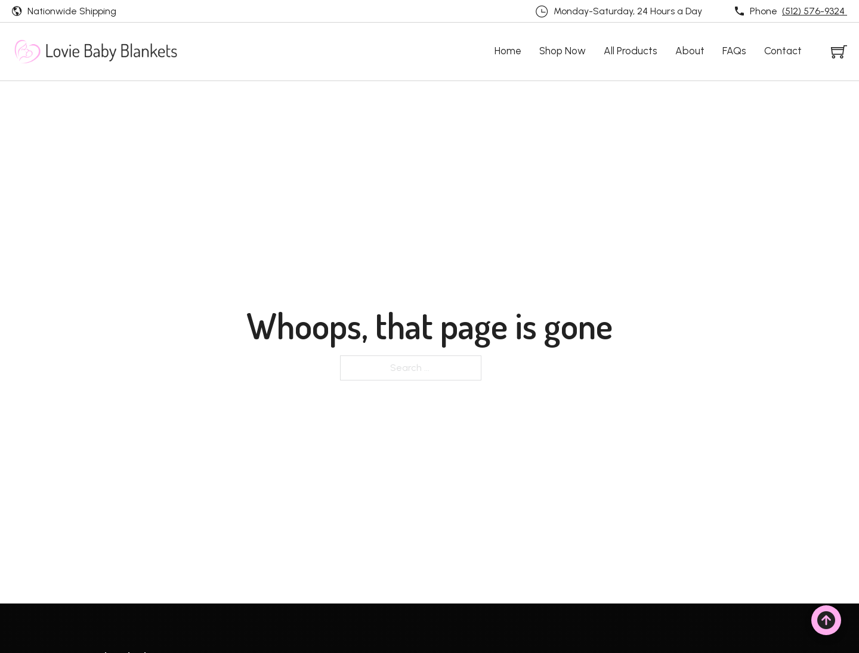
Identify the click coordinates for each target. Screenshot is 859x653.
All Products (630, 51)
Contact (783, 51)
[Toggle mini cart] (839, 52)
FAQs (734, 51)
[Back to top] (826, 620)
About (689, 51)
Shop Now (562, 51)
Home (508, 51)
